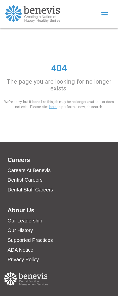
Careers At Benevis (29, 170)
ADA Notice (20, 250)
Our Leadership (25, 220)
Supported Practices (30, 240)
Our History (20, 230)
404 (59, 68)
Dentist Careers (25, 180)
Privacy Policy (23, 259)
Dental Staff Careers (30, 189)
